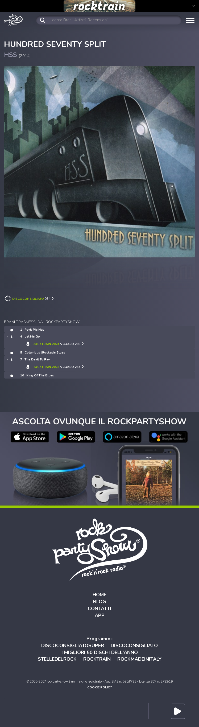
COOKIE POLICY (99, 687)
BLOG (99, 601)
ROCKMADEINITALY (139, 659)
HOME (99, 595)
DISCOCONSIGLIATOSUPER (72, 645)
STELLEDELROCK (57, 659)
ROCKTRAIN (97, 659)
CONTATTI (99, 608)
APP (100, 615)
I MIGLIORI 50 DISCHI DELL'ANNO (99, 652)
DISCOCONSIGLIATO (134, 645)
